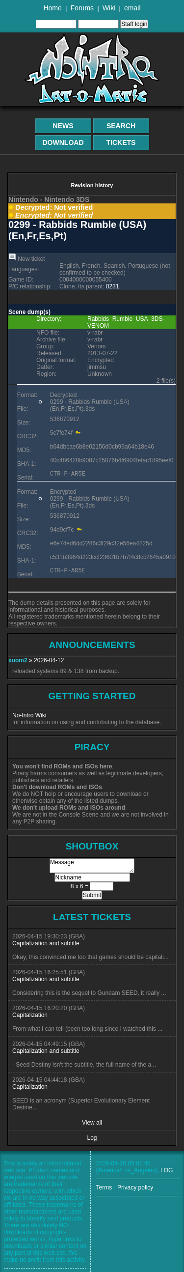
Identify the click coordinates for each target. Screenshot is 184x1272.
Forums (82, 8)
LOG (166, 1170)
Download (63, 142)
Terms (104, 1187)
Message (92, 865)
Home (52, 8)
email (132, 8)
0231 (112, 286)
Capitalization (30, 1015)
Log (92, 1137)
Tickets (121, 142)
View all (92, 1122)
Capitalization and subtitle (45, 943)
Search (120, 126)
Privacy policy (135, 1187)
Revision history (92, 185)
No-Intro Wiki (29, 715)
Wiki (109, 8)
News (63, 126)
